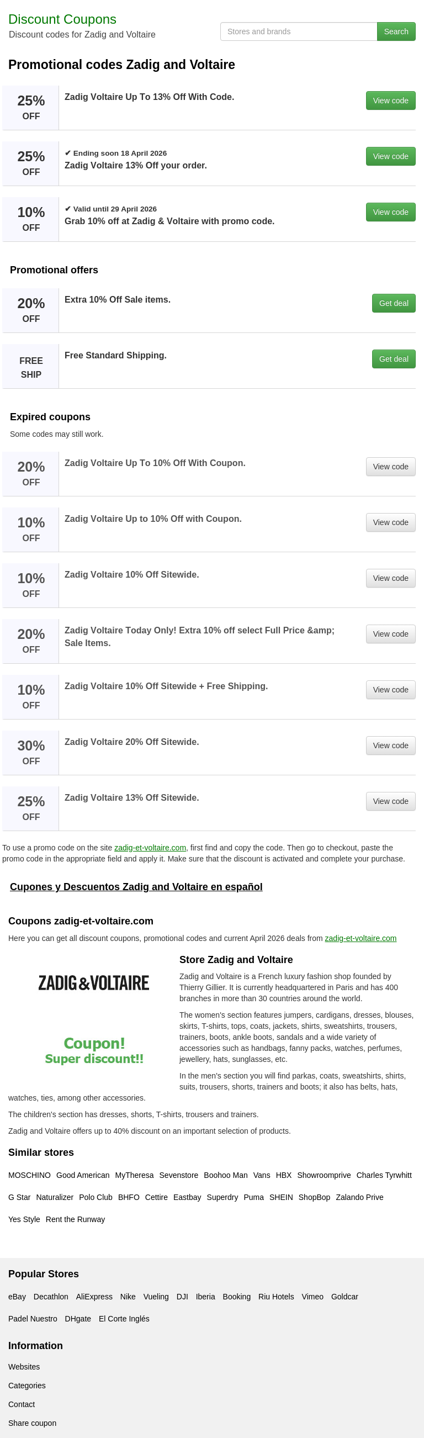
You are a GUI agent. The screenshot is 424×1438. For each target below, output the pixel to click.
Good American (83, 1175)
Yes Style (24, 1219)
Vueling (156, 1296)
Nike (128, 1296)
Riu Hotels (276, 1296)
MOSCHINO (29, 1175)
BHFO (129, 1197)
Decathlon (51, 1296)
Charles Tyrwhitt (384, 1175)
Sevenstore (179, 1175)
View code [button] (391, 100)
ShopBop (315, 1197)
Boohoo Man (225, 1175)
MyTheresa (134, 1175)
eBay (17, 1296)
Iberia (205, 1296)
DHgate (78, 1318)
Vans (262, 1175)
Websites (24, 1366)
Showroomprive (324, 1175)
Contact (21, 1404)
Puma (253, 1197)
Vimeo (313, 1296)
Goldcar (344, 1296)
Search (396, 31)
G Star (19, 1197)
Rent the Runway (75, 1219)
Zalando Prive (359, 1197)
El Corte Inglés (124, 1318)
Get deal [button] (394, 303)
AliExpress (94, 1296)
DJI (182, 1296)
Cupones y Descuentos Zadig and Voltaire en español (136, 886)
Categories (27, 1385)
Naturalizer (54, 1197)
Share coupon (32, 1423)
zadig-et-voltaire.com (150, 847)
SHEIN (281, 1197)
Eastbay (187, 1197)
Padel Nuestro (32, 1318)
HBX (284, 1175)
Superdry (223, 1197)
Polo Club (96, 1197)
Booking (237, 1296)
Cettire (156, 1197)
